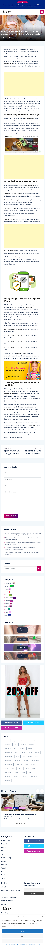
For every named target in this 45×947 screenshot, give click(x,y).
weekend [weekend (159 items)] (34, 776)
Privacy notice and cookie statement (26, 944)
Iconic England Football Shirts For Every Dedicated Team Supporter (22, 553)
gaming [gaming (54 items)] (23, 752)
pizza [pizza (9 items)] (33, 764)
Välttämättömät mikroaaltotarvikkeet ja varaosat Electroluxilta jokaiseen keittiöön (33, 452)
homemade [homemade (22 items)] (8, 756)
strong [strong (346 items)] (34, 768)
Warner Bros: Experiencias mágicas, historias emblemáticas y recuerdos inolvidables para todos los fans (22, 6)
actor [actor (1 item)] (6, 740)
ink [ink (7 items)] (24, 756)
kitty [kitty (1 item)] (36, 756)
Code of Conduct (7, 900)
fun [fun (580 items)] (16, 752)
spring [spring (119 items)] (27, 768)
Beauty (7, 603)
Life (6, 609)
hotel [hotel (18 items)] (17, 756)
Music (6, 592)
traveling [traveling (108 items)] (8, 776)
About (3, 887)
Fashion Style (10, 823)
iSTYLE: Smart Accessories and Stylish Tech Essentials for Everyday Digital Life (22, 538)
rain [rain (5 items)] (6, 768)
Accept (22, 931)
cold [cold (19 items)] (16, 744)
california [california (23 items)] (8, 744)
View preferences (22, 941)
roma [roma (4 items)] (12, 768)
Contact (38, 944)
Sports (7, 595)
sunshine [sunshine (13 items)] (8, 772)
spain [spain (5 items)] (19, 768)
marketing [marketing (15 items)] (35, 760)
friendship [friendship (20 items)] (8, 752)
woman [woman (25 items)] (7, 780)
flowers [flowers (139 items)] (30, 748)
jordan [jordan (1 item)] (30, 756)
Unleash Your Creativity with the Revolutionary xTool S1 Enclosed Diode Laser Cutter (12, 452)
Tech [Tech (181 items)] (23, 772)
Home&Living (9, 598)
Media (7, 589)
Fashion (7, 600)
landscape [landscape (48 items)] (8, 760)
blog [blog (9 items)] (13, 740)
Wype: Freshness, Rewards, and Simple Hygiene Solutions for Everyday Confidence (23, 543)
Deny (22, 936)
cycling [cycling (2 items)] (31, 744)
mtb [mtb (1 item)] (26, 764)
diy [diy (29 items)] (15, 748)
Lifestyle (7, 586)
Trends (7, 606)
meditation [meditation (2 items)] (8, 764)
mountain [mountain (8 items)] (19, 764)
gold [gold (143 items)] (30, 752)
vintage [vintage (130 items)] (24, 776)
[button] (42, 917)
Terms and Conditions (10, 944)
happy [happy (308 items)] (37, 752)
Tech (6, 615)
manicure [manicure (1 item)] (26, 760)
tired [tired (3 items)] (30, 772)
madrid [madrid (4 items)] (17, 760)
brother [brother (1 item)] (34, 740)
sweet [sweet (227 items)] (16, 772)
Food (6, 612)
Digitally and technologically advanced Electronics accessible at (19, 815)
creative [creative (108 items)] (23, 744)
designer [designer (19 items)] (8, 748)
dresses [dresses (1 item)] (22, 748)
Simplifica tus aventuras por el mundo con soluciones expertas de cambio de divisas (20, 548)
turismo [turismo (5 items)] (16, 776)
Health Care (8, 583)
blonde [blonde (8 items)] (20, 740)
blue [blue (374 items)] (27, 740)
